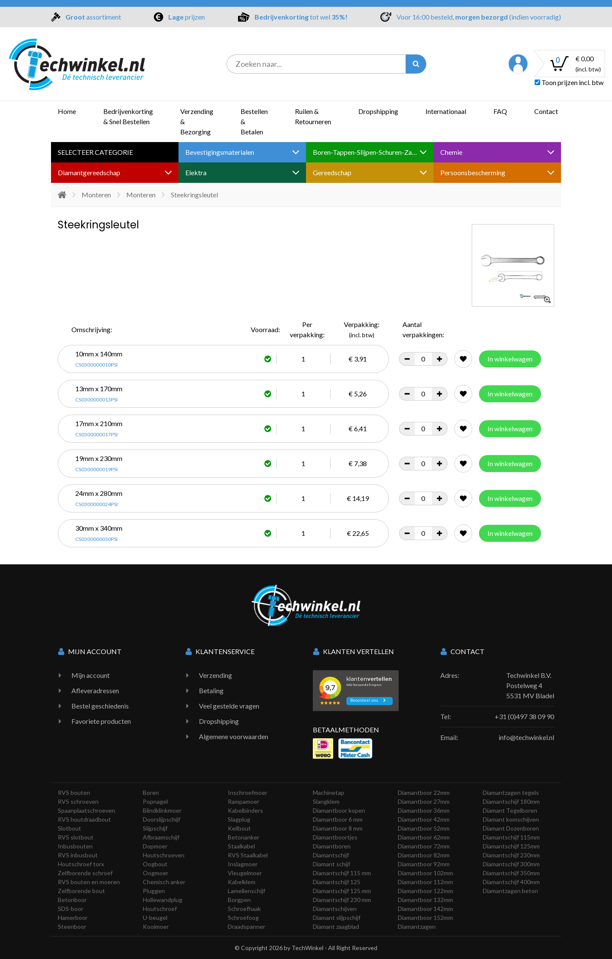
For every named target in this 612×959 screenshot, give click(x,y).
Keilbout (239, 828)
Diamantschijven (335, 908)
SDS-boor (70, 908)
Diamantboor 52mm (424, 828)
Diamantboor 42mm (424, 819)
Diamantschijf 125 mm (342, 890)
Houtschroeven (163, 855)
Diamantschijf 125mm (511, 846)
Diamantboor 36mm (424, 810)
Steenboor (72, 926)
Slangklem (326, 801)
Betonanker (243, 837)
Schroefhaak (244, 908)
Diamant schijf (331, 864)
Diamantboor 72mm (424, 846)
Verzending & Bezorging (196, 121)
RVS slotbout (76, 837)
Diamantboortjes (335, 837)
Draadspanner (246, 926)
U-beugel (155, 917)
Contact (546, 111)
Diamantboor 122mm (425, 890)
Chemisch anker (164, 881)
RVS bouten (74, 792)
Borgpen (239, 899)
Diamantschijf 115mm (511, 837)
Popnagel (155, 801)
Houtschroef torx (81, 864)
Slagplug (239, 819)
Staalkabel (241, 846)
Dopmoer (155, 846)
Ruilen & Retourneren (313, 116)
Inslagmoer (243, 864)
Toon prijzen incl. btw (569, 82)
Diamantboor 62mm (424, 837)
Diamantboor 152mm (425, 917)
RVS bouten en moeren (89, 881)
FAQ (500, 111)
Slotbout (69, 828)
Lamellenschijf (246, 890)
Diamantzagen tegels (511, 792)
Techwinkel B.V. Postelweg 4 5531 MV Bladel (530, 685)
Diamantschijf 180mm (511, 801)
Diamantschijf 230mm (511, 855)
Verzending (215, 675)
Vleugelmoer (245, 872)
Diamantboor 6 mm (338, 819)
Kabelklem (241, 881)
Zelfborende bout (81, 890)
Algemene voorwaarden (233, 736)
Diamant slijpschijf (336, 917)
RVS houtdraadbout (84, 819)
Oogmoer (155, 872)
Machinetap (328, 792)
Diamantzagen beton (510, 890)
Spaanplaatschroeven (86, 810)
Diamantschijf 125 (336, 881)
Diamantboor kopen (339, 810)
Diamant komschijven (511, 819)
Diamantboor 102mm (425, 872)
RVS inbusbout (78, 855)
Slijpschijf (155, 828)
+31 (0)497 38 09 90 (524, 716)
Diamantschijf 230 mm (342, 899)
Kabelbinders (245, 810)
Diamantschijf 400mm (511, 881)
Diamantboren (332, 846)
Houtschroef (160, 908)
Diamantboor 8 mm (338, 828)
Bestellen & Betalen (254, 121)
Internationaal (445, 111)
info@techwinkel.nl (526, 737)
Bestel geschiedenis (100, 706)
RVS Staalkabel (248, 855)
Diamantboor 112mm (425, 881)
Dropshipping (378, 111)
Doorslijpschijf (161, 819)
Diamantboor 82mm (424, 855)
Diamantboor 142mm (425, 908)
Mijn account (90, 675)
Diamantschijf (331, 855)
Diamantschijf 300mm (511, 864)
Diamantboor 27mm (424, 801)
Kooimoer (156, 926)
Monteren (96, 195)
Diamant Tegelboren (510, 810)
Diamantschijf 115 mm (342, 872)
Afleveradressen (95, 690)
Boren (151, 792)
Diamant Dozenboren (511, 828)
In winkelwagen (510, 359)
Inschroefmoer (247, 792)
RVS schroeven (78, 801)
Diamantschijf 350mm (511, 872)
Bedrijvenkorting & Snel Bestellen (128, 116)
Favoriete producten (101, 721)
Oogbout (155, 864)
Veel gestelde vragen (229, 706)
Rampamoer (243, 801)
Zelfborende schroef (85, 872)
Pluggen (154, 890)
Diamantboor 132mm (425, 899)
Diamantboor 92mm (424, 864)
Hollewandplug (162, 899)
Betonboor (72, 899)
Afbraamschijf (161, 837)
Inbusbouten (75, 846)
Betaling (211, 690)
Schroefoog (243, 917)
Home (67, 111)
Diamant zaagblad (336, 926)
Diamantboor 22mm (424, 792)
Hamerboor (73, 917)
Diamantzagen (417, 926)
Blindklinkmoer (162, 810)
